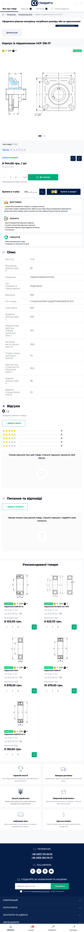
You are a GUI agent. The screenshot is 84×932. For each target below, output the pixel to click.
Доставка (16, 202)
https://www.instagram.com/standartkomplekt (39, 871)
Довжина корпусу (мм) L (12, 316)
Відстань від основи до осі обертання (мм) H (12, 368)
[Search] (8, 3)
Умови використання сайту (40, 891)
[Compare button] (79, 158)
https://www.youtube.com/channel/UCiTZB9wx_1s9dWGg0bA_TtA (51, 871)
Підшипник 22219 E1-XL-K (14, 734)
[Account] (81, 3)
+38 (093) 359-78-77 (42, 858)
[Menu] (3, 3)
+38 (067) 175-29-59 (42, 854)
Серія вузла (11, 308)
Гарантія (15, 237)
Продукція (10, 277)
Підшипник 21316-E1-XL (14, 607)
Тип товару (10, 301)
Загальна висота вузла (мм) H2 (12, 344)
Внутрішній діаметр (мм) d (12, 268)
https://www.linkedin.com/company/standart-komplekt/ (45, 871)
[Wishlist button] (73, 158)
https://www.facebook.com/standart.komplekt (32, 871)
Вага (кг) (9, 259)
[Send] (42, 192)
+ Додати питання (14, 507)
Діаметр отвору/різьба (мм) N (12, 392)
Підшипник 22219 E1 (52, 670)
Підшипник (11, 14)
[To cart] (34, 627)
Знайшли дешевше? (10, 157)
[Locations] (76, 3)
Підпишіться (60, 886)
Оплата (14, 218)
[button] (40, 135)
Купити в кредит (63, 191)
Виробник (10, 295)
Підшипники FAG (25, 14)
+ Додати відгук (13, 423)
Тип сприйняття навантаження (12, 286)
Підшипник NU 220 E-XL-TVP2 (56, 607)
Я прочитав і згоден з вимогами (43, 891)
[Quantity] (10, 177)
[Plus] (15, 177)
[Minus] (4, 177)
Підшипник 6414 (11, 670)
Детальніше (12, 32)
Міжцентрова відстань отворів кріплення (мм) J (12, 330)
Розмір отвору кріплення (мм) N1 (12, 355)
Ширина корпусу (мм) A (12, 381)
